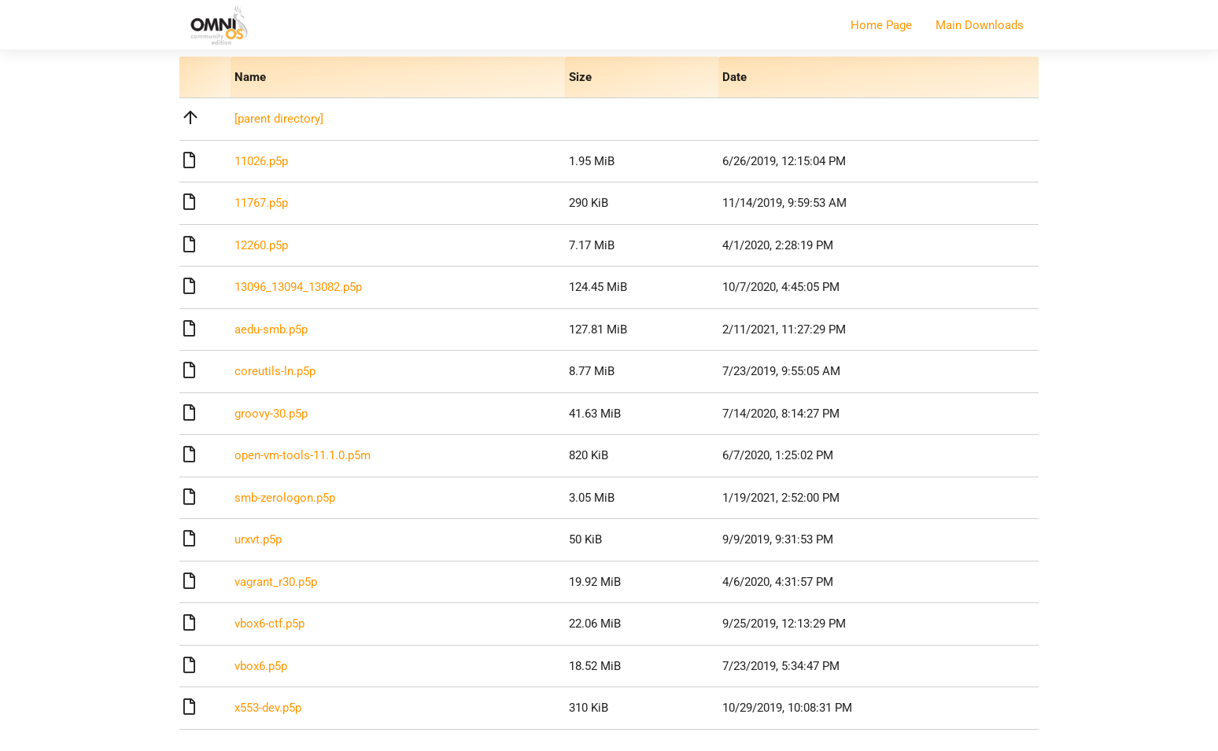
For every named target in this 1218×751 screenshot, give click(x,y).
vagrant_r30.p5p (275, 582)
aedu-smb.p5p (271, 329)
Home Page (881, 25)
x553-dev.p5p (267, 708)
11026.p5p (261, 161)
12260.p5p (261, 245)
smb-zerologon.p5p (284, 498)
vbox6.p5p (260, 666)
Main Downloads (980, 25)
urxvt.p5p (258, 539)
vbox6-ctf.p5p (269, 624)
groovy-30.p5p (271, 414)
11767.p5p (261, 203)
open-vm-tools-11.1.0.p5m (302, 455)
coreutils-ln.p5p (275, 371)
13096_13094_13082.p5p (298, 287)
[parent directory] (278, 119)
